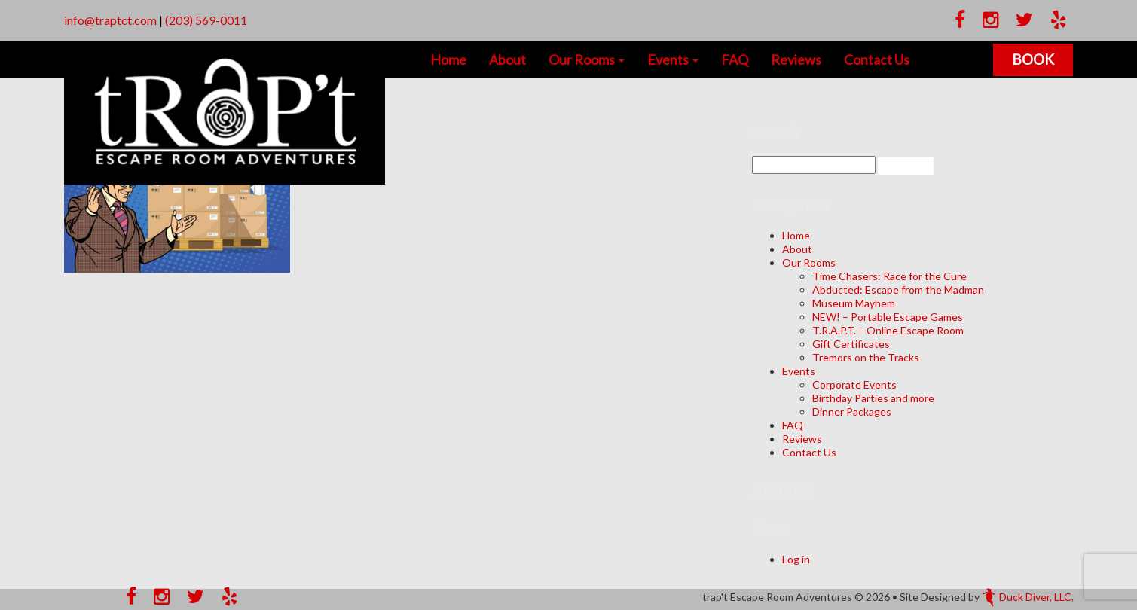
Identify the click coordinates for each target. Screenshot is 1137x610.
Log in (796, 559)
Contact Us (876, 59)
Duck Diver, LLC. (1028, 596)
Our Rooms (587, 59)
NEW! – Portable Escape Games (887, 316)
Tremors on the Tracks (865, 357)
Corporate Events (854, 384)
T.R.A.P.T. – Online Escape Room (888, 330)
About (507, 59)
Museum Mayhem (853, 303)
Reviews (796, 59)
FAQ (734, 59)
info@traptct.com (110, 20)
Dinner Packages (851, 411)
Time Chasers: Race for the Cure (889, 276)
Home (448, 59)
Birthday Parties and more (873, 398)
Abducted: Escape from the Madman (898, 289)
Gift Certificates (851, 343)
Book (1033, 59)
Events (672, 59)
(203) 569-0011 (206, 20)
